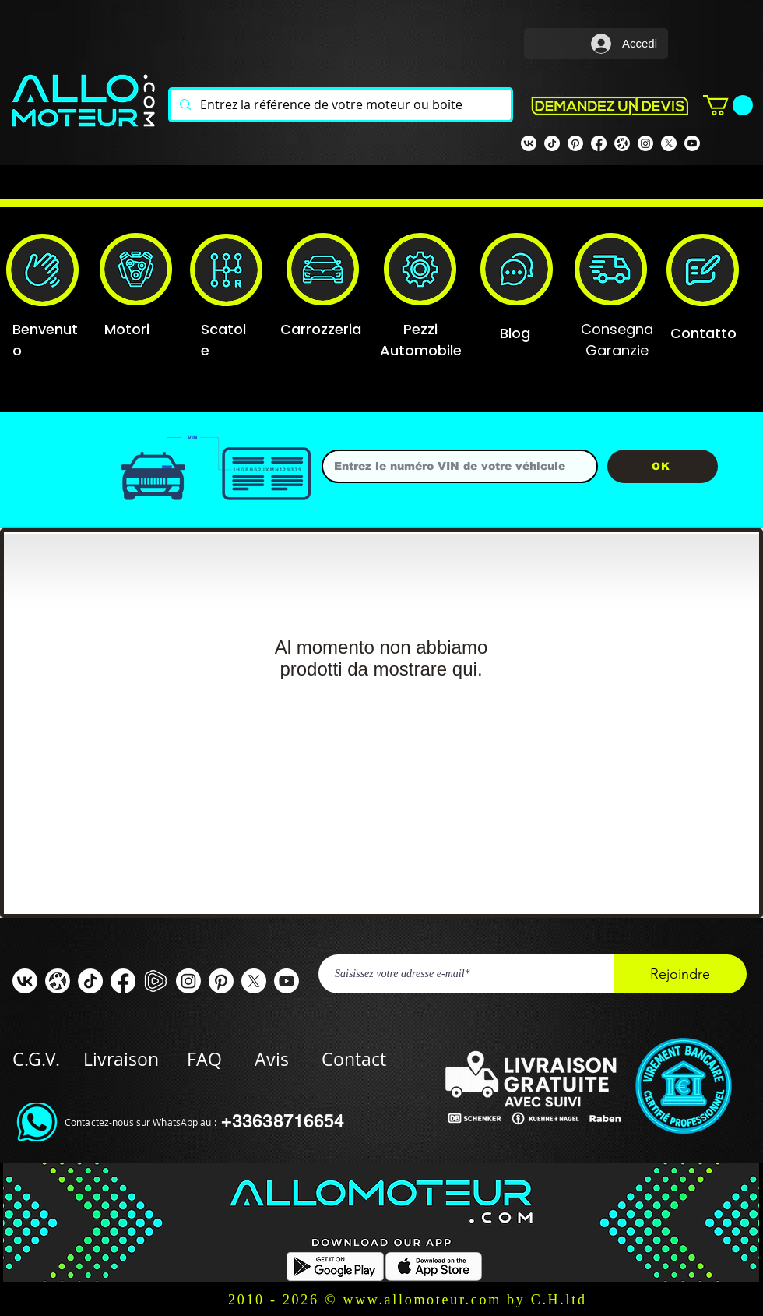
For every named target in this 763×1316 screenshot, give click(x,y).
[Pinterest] (575, 143)
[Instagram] (645, 143)
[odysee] (622, 143)
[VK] (528, 143)
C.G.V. (36, 1059)
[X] (669, 143)
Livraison (135, 1059)
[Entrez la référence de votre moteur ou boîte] (339, 105)
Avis (272, 1059)
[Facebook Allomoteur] (599, 143)
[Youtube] (692, 143)
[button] (728, 105)
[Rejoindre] (680, 973)
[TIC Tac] (90, 980)
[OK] (662, 466)
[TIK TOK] (552, 143)
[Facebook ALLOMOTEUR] (123, 980)
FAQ (204, 1059)
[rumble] (155, 980)
